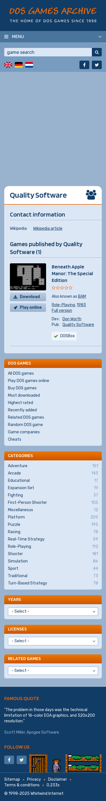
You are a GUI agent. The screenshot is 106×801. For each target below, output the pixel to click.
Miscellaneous (53, 510)
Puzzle (53, 525)
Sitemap (12, 779)
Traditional (53, 576)
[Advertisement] (53, 125)
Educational (53, 481)
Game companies (24, 432)
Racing (53, 532)
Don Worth (71, 319)
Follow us (17, 747)
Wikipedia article (47, 228)
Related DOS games (26, 417)
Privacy (34, 779)
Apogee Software (43, 732)
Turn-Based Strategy (53, 583)
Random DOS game (25, 424)
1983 (81, 305)
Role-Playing (63, 305)
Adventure (53, 466)
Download (30, 296)
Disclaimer (57, 779)
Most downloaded (24, 395)
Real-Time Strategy (53, 539)
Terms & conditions (22, 785)
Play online (31, 307)
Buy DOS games (22, 388)
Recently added (22, 410)
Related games (24, 658)
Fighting (53, 495)
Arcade (53, 473)
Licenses (17, 629)
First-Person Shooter (53, 503)
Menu (18, 36)
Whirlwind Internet (47, 793)
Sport (53, 568)
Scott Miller (14, 732)
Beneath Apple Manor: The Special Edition (72, 273)
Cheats (14, 439)
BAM (82, 296)
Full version (62, 310)
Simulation (53, 561)
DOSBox (67, 336)
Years (14, 599)
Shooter (53, 554)
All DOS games (21, 373)
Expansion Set (53, 488)
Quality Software (78, 324)
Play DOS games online (28, 380)
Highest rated (20, 402)
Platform (53, 517)
